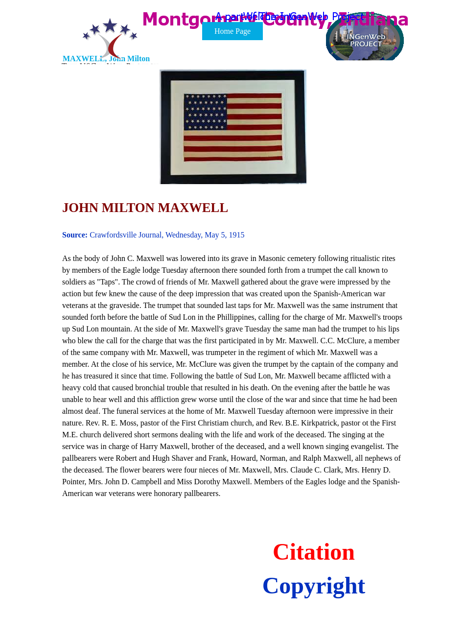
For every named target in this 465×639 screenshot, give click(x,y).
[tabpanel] (233, 290)
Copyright (314, 585)
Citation (314, 552)
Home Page (232, 31)
